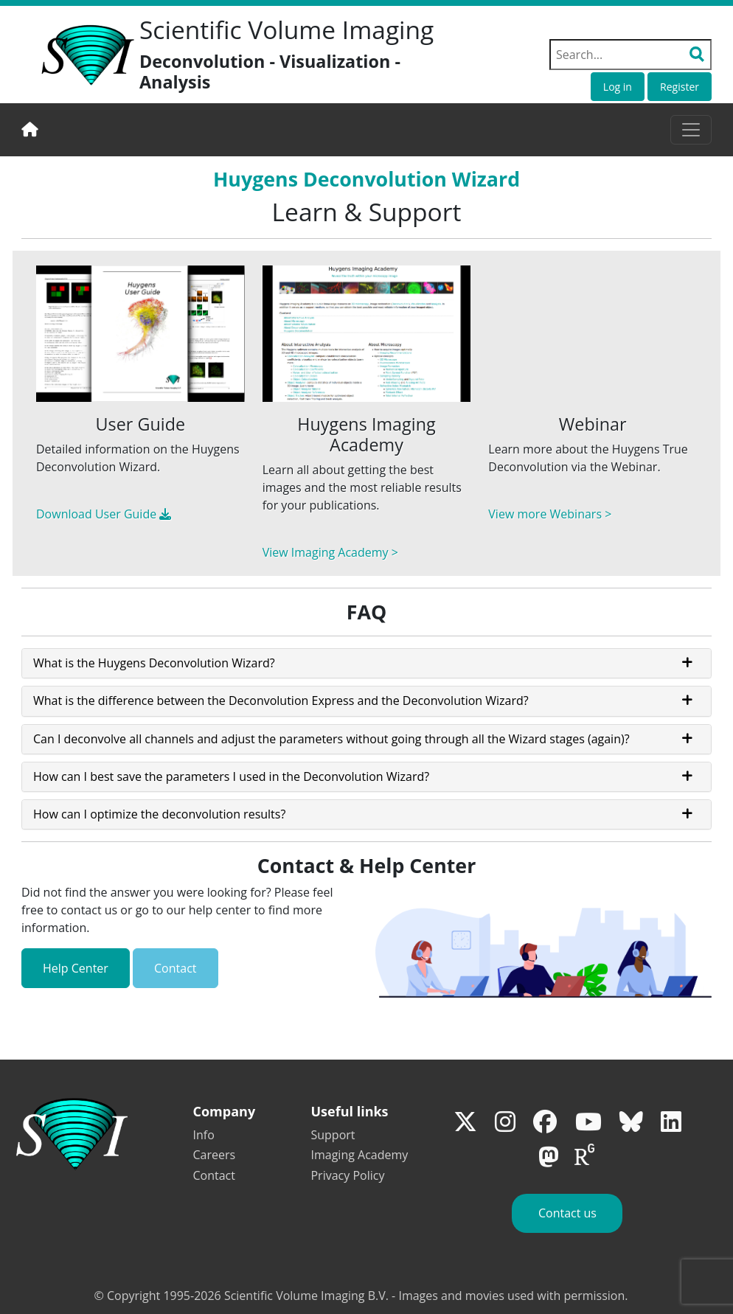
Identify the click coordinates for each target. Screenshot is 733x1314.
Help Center (75, 968)
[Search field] (630, 54)
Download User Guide (103, 514)
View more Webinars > (549, 514)
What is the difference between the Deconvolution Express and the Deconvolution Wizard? (281, 700)
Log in (617, 87)
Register (679, 87)
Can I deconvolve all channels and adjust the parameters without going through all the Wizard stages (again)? (331, 739)
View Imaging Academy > (330, 552)
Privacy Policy (347, 1175)
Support (332, 1135)
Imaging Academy (359, 1155)
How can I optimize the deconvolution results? (159, 814)
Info (204, 1135)
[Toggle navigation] (691, 130)
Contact (175, 968)
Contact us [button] (567, 1213)
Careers (214, 1155)
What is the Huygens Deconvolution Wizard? (154, 663)
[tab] (366, 663)
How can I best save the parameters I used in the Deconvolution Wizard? (231, 776)
